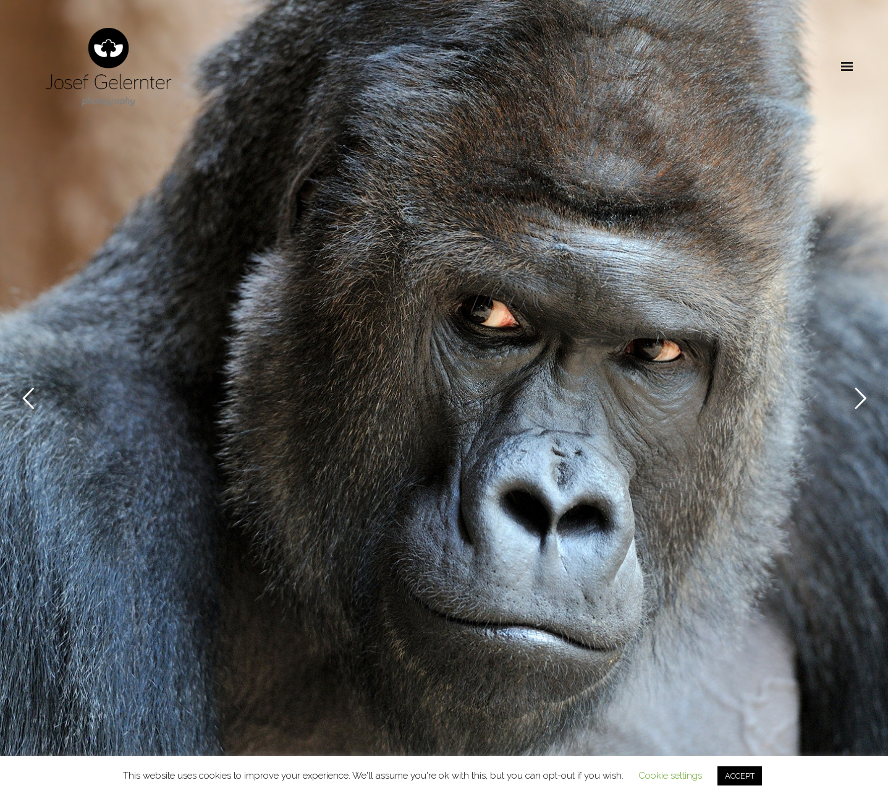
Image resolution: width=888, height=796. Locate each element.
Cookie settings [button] (670, 775)
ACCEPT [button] (740, 776)
